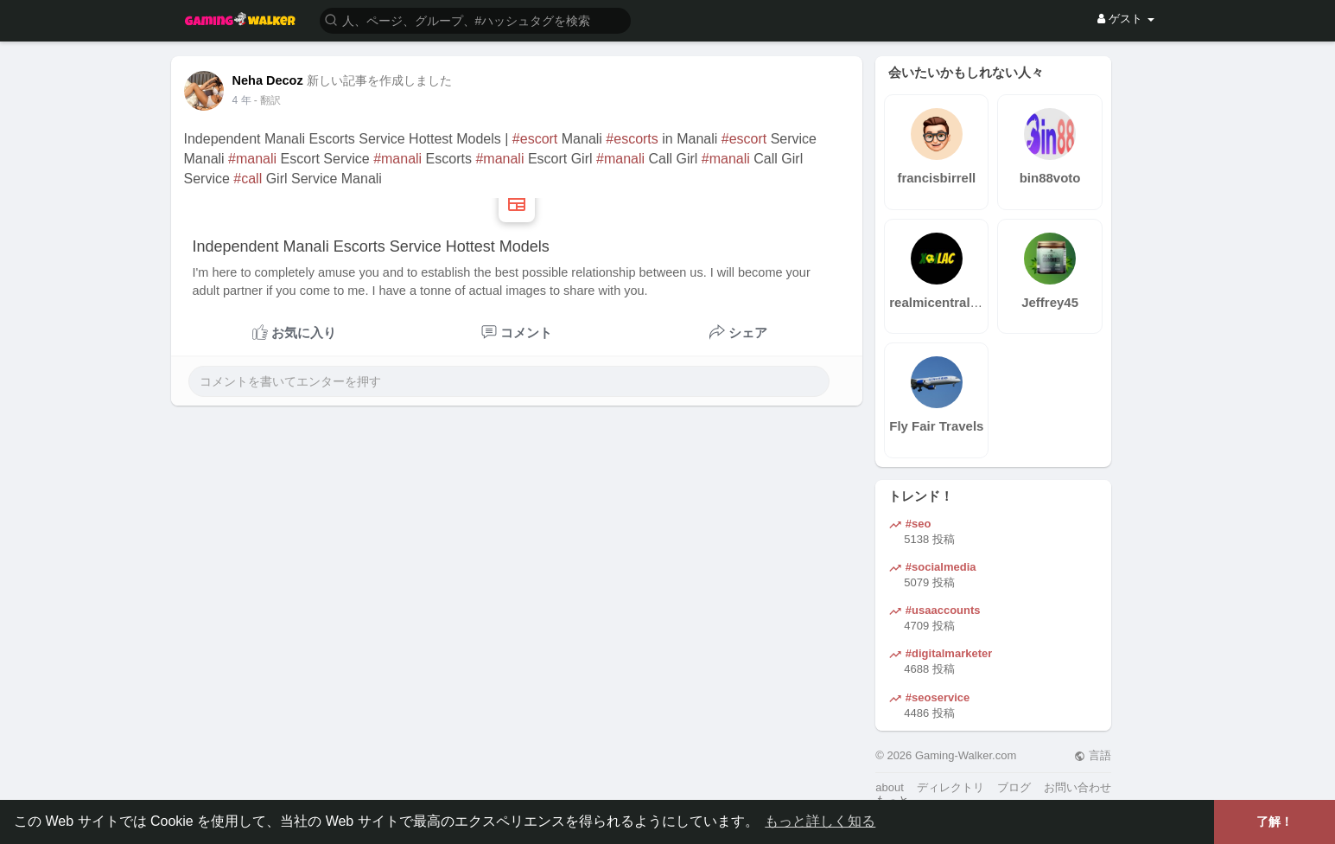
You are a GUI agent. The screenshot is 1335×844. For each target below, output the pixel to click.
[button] (475, 19)
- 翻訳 (267, 100)
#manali (252, 158)
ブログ (1014, 787)
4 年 (241, 100)
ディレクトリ (950, 787)
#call (247, 178)
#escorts (632, 138)
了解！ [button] (1274, 821)
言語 (1092, 755)
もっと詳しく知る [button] (820, 821)
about (889, 787)
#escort (534, 138)
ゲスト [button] (1125, 18)
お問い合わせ (1077, 787)
